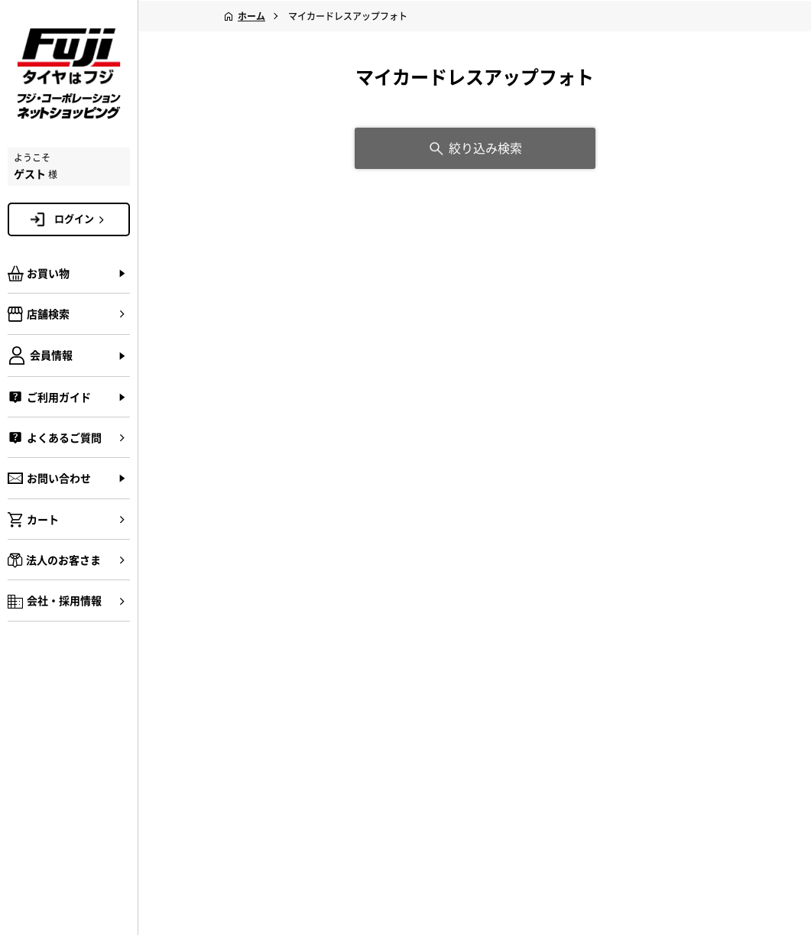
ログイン (81, 218)
